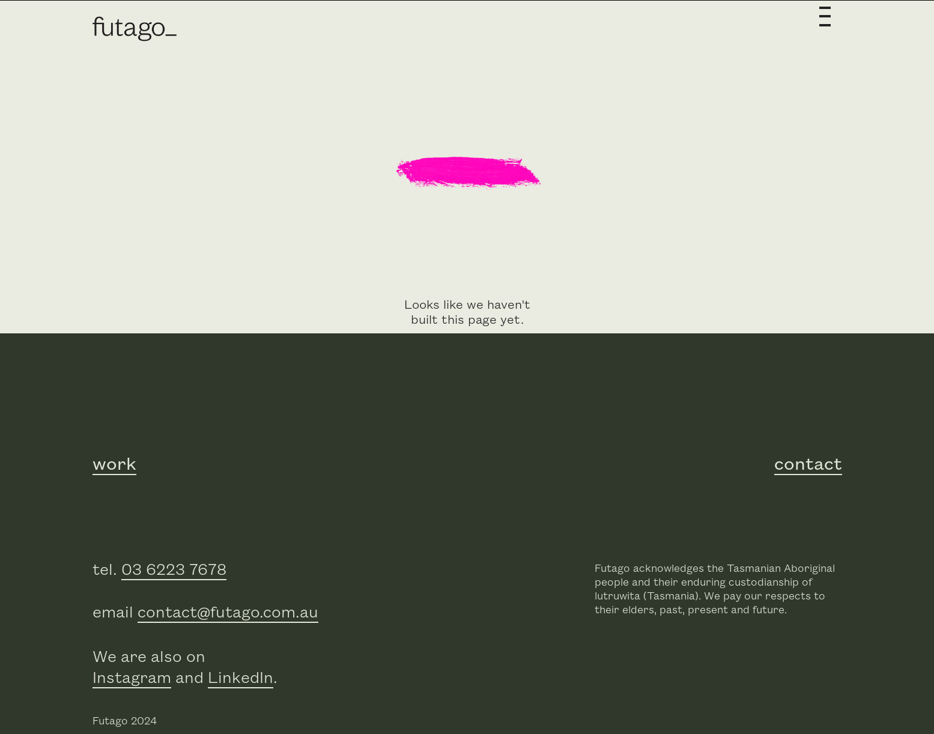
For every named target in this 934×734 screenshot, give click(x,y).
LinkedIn (240, 678)
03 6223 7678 (173, 570)
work (114, 464)
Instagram (131, 678)
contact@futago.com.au (228, 613)
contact (808, 464)
